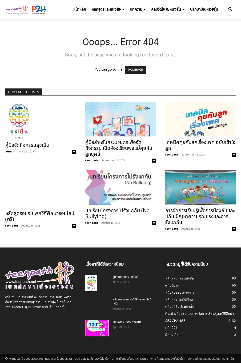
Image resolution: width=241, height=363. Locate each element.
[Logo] (26, 9)
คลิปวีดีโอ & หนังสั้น (168, 9)
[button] (230, 10)
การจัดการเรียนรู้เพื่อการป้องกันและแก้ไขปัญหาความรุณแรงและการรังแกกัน (200, 216)
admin (9, 151)
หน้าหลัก (79, 9)
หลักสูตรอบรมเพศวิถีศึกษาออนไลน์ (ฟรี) (39, 216)
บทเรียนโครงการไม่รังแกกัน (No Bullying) (117, 213)
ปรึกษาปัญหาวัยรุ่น (204, 9)
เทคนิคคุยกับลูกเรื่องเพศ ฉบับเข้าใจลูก (200, 145)
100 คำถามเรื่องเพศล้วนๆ (126, 322)
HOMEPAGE (135, 70)
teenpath (91, 160)
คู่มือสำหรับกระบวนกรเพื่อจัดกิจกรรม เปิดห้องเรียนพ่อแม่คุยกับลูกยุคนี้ (118, 148)
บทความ (138, 9)
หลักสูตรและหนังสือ (108, 9)
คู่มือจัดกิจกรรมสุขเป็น (27, 145)
